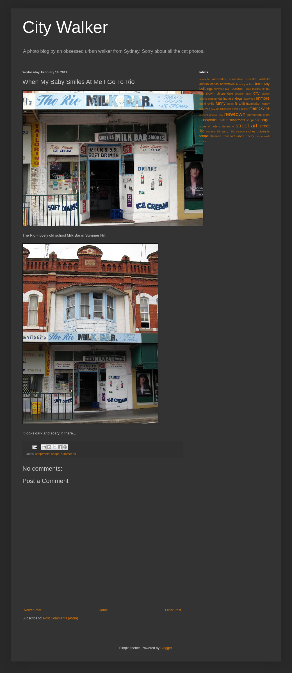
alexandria (219, 79)
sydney (240, 131)
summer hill (68, 453)
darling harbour (208, 98)
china (266, 88)
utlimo (259, 136)
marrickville (259, 108)
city (257, 93)
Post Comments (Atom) (60, 618)
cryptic (266, 93)
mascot (203, 114)
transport (229, 136)
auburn (204, 84)
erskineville (206, 103)
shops (55, 453)
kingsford (225, 108)
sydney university (258, 131)
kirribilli (236, 108)
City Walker (65, 27)
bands (214, 84)
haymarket (253, 103)
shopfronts (42, 453)
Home (103, 610)
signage (263, 120)
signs (202, 126)
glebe (230, 103)
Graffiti (240, 104)
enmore (263, 98)
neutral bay (216, 114)
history (266, 103)
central (256, 88)
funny (220, 103)
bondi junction (245, 84)
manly (244, 108)
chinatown (207, 93)
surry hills (228, 131)
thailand (216, 136)
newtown (234, 114)
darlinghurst (226, 98)
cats (248, 88)
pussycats (208, 120)
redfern (223, 120)
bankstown (227, 84)
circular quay (243, 93)
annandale (236, 79)
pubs (266, 114)
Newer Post (32, 610)
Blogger (166, 648)
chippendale (225, 93)
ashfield (264, 79)
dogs (239, 98)
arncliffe (251, 79)
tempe (204, 136)
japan (215, 109)
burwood (219, 88)
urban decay (245, 136)
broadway (262, 84)
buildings (206, 89)
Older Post (173, 610)
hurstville (204, 108)
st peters (214, 126)
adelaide (204, 79)
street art (246, 126)
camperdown (235, 89)
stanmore (228, 126)
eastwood (249, 98)
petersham (254, 114)
